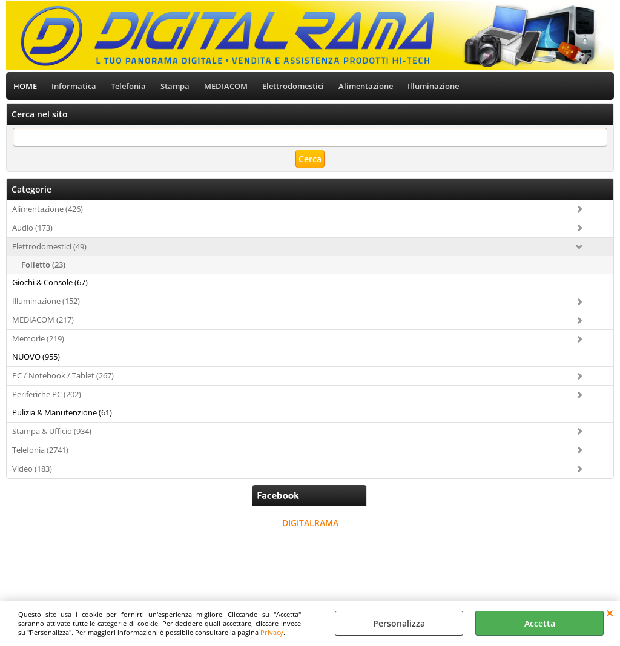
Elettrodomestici (293, 86)
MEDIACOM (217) (43, 319)
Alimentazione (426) (47, 208)
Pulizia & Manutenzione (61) (62, 412)
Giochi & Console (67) (50, 282)
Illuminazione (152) (46, 300)
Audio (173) (32, 227)
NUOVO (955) (36, 356)
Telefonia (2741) (40, 449)
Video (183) (32, 468)
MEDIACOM (226, 86)
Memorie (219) (38, 338)
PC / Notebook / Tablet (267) (63, 375)
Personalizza (399, 623)
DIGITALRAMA (310, 523)
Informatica (73, 86)
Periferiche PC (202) (46, 394)
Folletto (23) (43, 264)
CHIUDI (610, 613)
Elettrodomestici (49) (49, 246)
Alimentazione (365, 86)
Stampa (175, 86)
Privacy (271, 632)
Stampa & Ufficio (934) (51, 431)
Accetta (539, 623)
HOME (25, 86)
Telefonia (128, 86)
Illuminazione (433, 86)
